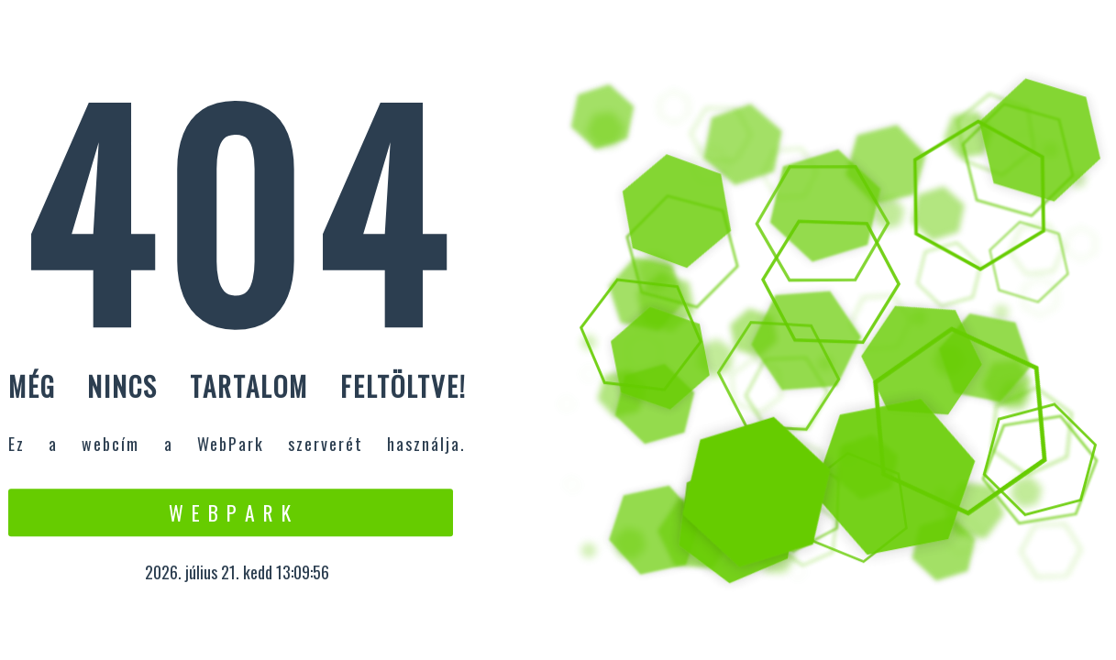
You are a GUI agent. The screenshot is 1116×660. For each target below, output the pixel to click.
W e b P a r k (231, 512)
